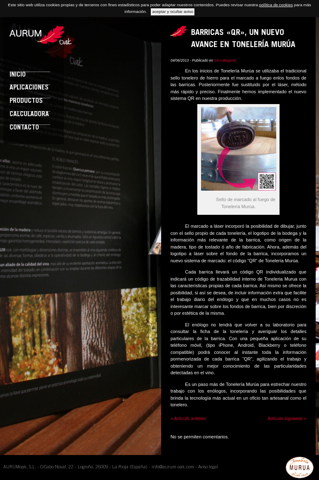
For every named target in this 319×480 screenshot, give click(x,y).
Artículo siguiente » (287, 418)
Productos (26, 101)
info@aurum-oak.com (173, 467)
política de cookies (276, 4)
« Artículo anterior (188, 418)
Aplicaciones (29, 88)
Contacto (24, 128)
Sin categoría (225, 60)
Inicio (18, 75)
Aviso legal (208, 467)
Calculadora (29, 115)
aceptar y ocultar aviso (172, 11)
